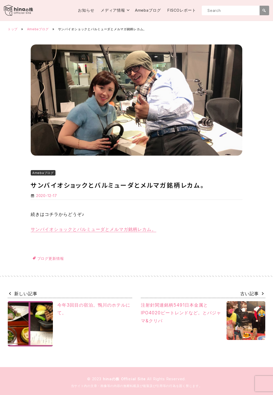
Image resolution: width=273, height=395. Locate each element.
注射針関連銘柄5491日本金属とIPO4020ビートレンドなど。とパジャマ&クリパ (203, 320)
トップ (13, 29)
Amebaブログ (148, 10)
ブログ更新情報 (50, 258)
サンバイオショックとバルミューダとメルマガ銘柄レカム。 (93, 229)
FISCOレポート (181, 10)
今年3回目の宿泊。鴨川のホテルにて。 (69, 323)
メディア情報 (113, 10)
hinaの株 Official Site (125, 379)
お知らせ (86, 10)
